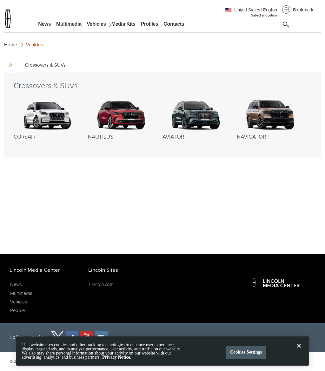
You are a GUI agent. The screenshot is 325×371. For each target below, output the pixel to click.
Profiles (149, 24)
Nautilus (100, 137)
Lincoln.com (101, 284)
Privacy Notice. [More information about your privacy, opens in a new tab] (116, 359)
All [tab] (11, 65)
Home (10, 44)
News (44, 24)
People (17, 310)
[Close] (299, 353)
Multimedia (68, 24)
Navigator (251, 137)
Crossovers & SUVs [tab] (45, 65)
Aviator (173, 137)
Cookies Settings (246, 354)
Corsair (25, 137)
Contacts (173, 24)
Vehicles (96, 24)
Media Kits (123, 24)
